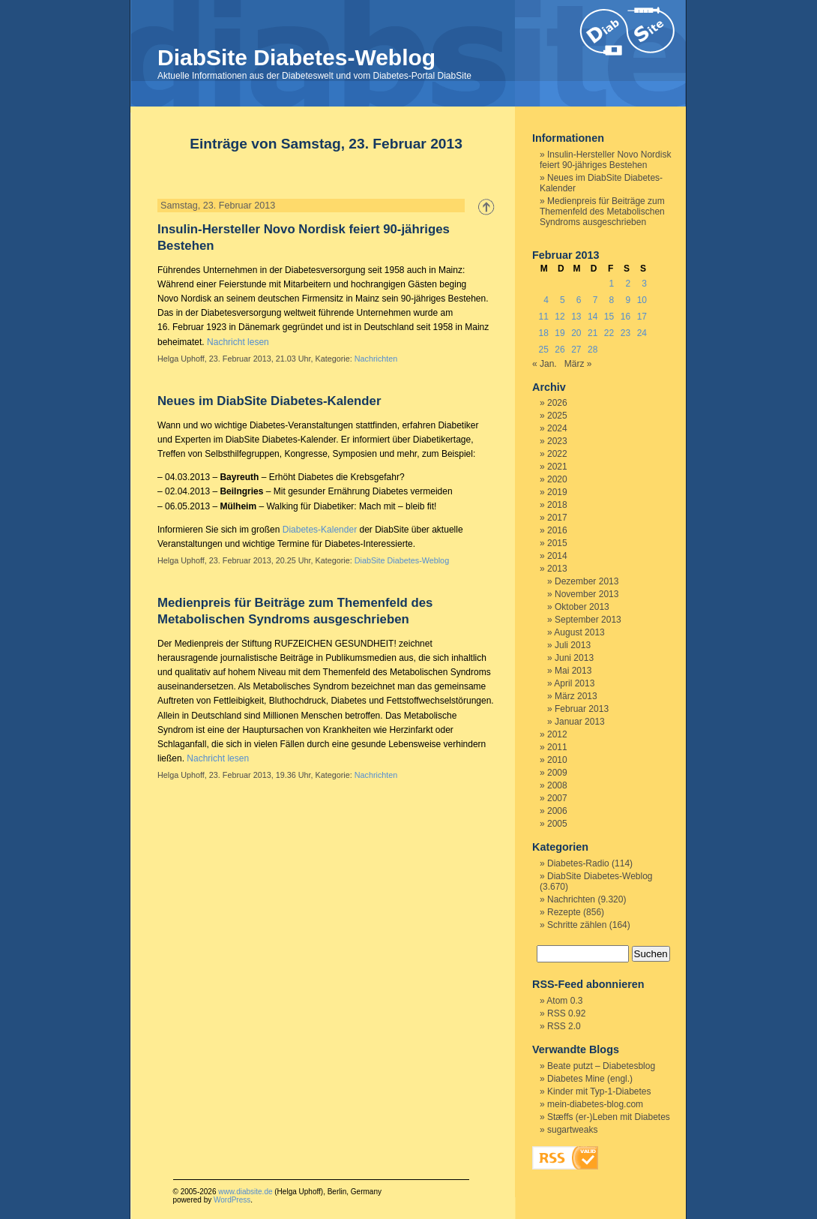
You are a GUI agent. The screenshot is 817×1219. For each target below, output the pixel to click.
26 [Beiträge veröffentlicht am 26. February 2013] (559, 349)
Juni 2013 (574, 658)
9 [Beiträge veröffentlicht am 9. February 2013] (627, 300)
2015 (557, 543)
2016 (557, 530)
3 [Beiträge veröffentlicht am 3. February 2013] (644, 283)
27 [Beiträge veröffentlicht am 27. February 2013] (576, 349)
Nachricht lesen (238, 342)
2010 (557, 760)
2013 (557, 568)
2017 (557, 517)
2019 (557, 492)
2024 (557, 428)
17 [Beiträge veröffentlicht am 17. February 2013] (642, 316)
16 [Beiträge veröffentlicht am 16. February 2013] (625, 316)
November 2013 (586, 594)
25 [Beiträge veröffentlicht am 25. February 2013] (543, 349)
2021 (557, 466)
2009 (557, 772)
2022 (557, 454)
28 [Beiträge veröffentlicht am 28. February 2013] (592, 349)
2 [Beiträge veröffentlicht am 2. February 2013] (627, 283)
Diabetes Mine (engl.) (590, 1078)
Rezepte (564, 912)
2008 (557, 785)
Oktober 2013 (582, 607)
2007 (557, 798)
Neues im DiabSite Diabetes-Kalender (269, 401)
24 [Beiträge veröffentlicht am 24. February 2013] (642, 333)
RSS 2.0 (564, 1026)
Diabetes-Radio (578, 863)
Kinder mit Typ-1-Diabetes (599, 1091)
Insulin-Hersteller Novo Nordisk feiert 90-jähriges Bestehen (605, 159)
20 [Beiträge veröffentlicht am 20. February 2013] (576, 333)
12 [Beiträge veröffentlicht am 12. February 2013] (559, 316)
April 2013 (574, 683)
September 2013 (588, 619)
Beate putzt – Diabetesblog (601, 1066)
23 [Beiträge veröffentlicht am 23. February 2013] (625, 333)
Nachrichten (376, 358)
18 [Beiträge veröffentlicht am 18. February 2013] (543, 333)
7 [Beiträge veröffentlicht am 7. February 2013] (595, 300)
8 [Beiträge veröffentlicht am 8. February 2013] (612, 300)
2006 (557, 811)
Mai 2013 (573, 670)
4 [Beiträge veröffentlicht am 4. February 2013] (546, 300)
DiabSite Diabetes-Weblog (296, 57)
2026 (557, 403)
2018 (557, 505)
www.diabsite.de (245, 1191)
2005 (557, 823)
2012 (557, 734)
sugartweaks (572, 1129)
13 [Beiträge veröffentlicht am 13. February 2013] (576, 316)
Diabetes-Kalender (320, 529)
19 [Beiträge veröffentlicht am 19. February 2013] (559, 333)
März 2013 (576, 696)
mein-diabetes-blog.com (595, 1104)
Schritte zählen (576, 925)
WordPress (232, 1200)
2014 (557, 556)
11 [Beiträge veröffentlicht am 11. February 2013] (543, 316)
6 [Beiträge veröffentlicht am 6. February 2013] (579, 300)
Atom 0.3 (564, 1000)
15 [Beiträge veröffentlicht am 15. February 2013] (609, 316)
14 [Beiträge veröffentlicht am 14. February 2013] (592, 316)
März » (578, 364)
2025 (557, 415)
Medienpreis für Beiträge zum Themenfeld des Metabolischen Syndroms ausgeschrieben (602, 211)
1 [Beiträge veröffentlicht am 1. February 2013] (612, 283)
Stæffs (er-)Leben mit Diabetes (608, 1117)
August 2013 (579, 632)
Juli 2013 (573, 645)
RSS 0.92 (566, 1013)
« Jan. (544, 364)
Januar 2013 (580, 721)
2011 (557, 747)
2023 (557, 441)
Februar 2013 (582, 709)
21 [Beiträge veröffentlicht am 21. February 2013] (592, 333)
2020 (557, 479)
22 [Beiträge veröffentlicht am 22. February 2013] (609, 333)
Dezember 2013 (586, 581)
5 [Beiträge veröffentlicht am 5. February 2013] (562, 300)
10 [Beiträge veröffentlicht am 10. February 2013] (642, 300)
